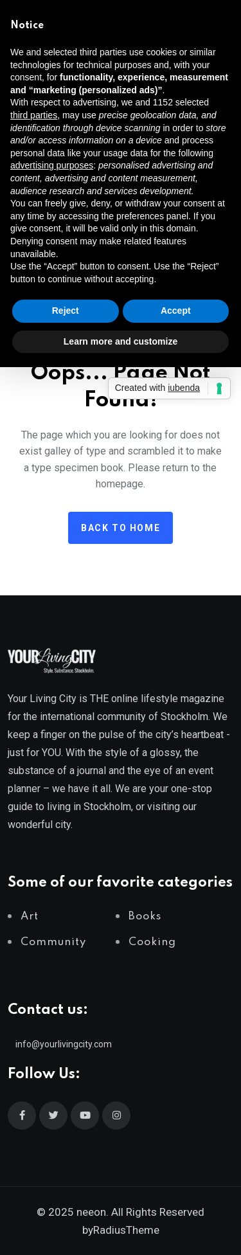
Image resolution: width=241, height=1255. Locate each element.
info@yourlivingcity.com (63, 1044)
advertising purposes (51, 165)
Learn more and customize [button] (120, 341)
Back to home (120, 528)
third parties (33, 115)
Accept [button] (176, 310)
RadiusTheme (126, 1229)
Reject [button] (65, 310)
